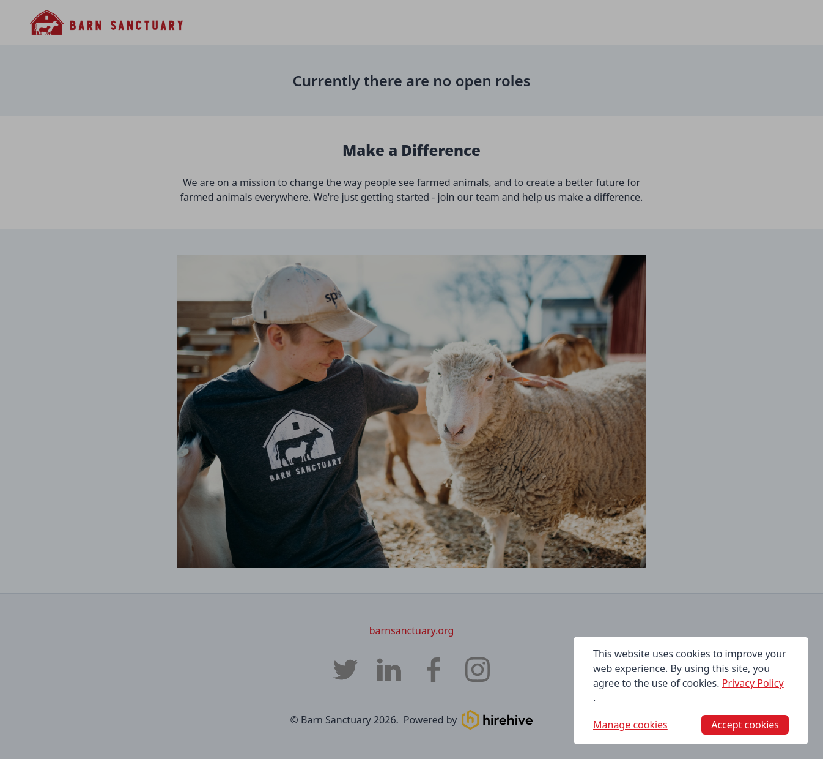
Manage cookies (630, 724)
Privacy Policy (753, 683)
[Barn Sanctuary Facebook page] (433, 669)
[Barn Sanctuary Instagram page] (477, 669)
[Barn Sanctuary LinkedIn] (389, 669)
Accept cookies (745, 724)
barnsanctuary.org (411, 630)
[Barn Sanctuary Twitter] (345, 669)
